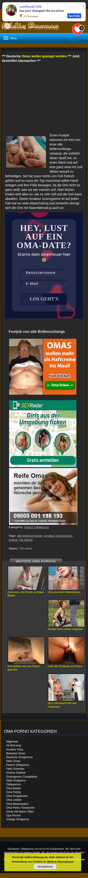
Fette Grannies (15, 768)
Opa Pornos (13, 815)
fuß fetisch (26, 540)
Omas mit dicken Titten (20, 811)
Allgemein (12, 741)
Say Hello (74, 15)
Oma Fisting (13, 792)
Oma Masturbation (17, 803)
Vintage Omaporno (17, 819)
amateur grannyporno (58, 535)
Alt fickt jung (13, 745)
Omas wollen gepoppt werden (44, 56)
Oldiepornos (13, 784)
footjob (13, 540)
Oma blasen (13, 788)
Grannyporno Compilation (21, 776)
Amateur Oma (14, 749)
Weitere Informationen (60, 861)
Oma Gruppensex (17, 796)
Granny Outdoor (16, 772)
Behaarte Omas (15, 753)
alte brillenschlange (29, 535)
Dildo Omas (13, 761)
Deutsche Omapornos (19, 757)
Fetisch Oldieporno (36, 527)
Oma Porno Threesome (20, 807)
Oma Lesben (14, 799)
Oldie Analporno (15, 780)
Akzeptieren (45, 866)
